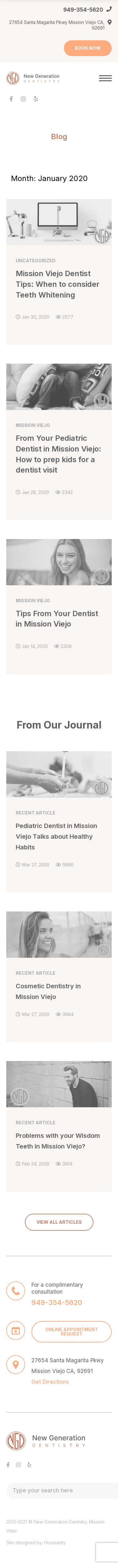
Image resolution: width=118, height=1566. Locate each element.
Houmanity (55, 1542)
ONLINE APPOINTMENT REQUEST (71, 1331)
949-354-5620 (83, 10)
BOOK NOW (88, 48)
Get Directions (50, 1382)
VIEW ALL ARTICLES (59, 1222)
